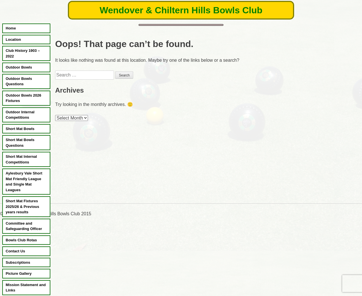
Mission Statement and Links (26, 288)
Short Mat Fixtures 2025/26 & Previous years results (22, 206)
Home (11, 28)
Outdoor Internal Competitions (20, 115)
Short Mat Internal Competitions (21, 159)
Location (13, 39)
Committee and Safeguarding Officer (24, 226)
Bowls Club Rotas (21, 240)
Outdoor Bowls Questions (19, 81)
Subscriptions (18, 262)
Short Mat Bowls (20, 129)
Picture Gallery (19, 273)
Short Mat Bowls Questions (20, 143)
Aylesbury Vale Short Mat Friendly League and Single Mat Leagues (24, 181)
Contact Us (15, 251)
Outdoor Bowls (19, 67)
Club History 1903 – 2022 (23, 53)
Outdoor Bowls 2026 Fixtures (23, 98)
